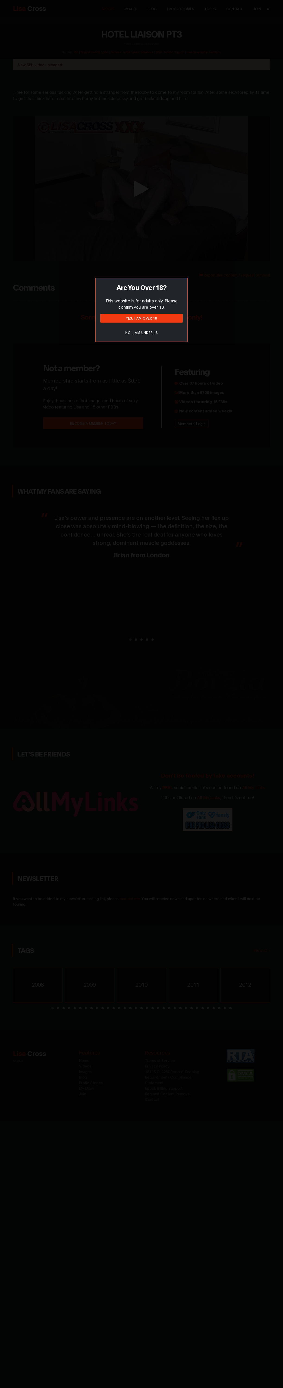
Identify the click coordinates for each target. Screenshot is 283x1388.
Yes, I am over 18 (141, 318)
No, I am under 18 (141, 332)
